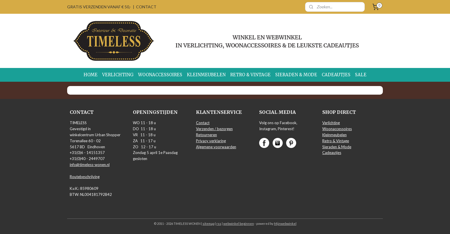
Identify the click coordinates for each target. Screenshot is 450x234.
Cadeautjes (331, 152)
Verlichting (331, 122)
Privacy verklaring (211, 141)
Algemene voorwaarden (216, 147)
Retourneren (206, 134)
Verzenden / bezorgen (214, 128)
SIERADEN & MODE (296, 74)
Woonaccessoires (337, 128)
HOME (91, 74)
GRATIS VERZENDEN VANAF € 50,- (99, 6)
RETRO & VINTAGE (250, 74)
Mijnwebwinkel (285, 223)
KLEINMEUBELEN (206, 74)
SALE (360, 74)
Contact (203, 122)
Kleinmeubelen (334, 134)
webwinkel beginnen (238, 223)
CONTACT (146, 6)
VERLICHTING (117, 74)
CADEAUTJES (336, 74)
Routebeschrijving (85, 176)
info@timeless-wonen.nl (90, 164)
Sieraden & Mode (336, 147)
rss (218, 223)
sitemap (208, 223)
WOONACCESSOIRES (160, 74)
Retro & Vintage (335, 141)
